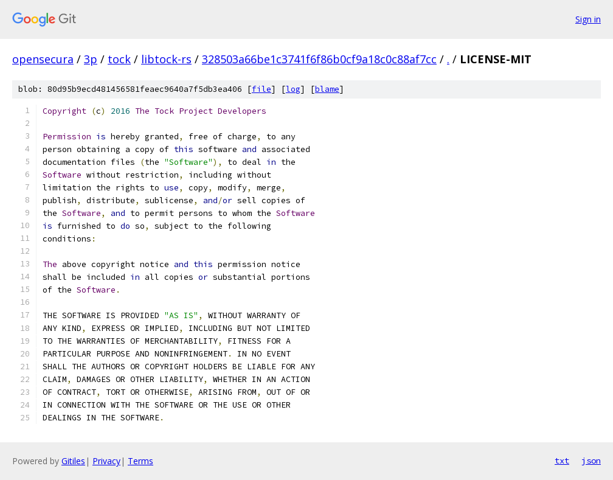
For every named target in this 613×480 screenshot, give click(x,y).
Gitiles (73, 461)
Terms (140, 461)
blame (327, 89)
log (293, 89)
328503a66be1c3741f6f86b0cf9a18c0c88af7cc (319, 59)
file (261, 89)
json (591, 460)
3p (90, 59)
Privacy (106, 461)
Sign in (588, 19)
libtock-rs (166, 59)
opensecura (43, 59)
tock (119, 59)
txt (562, 460)
